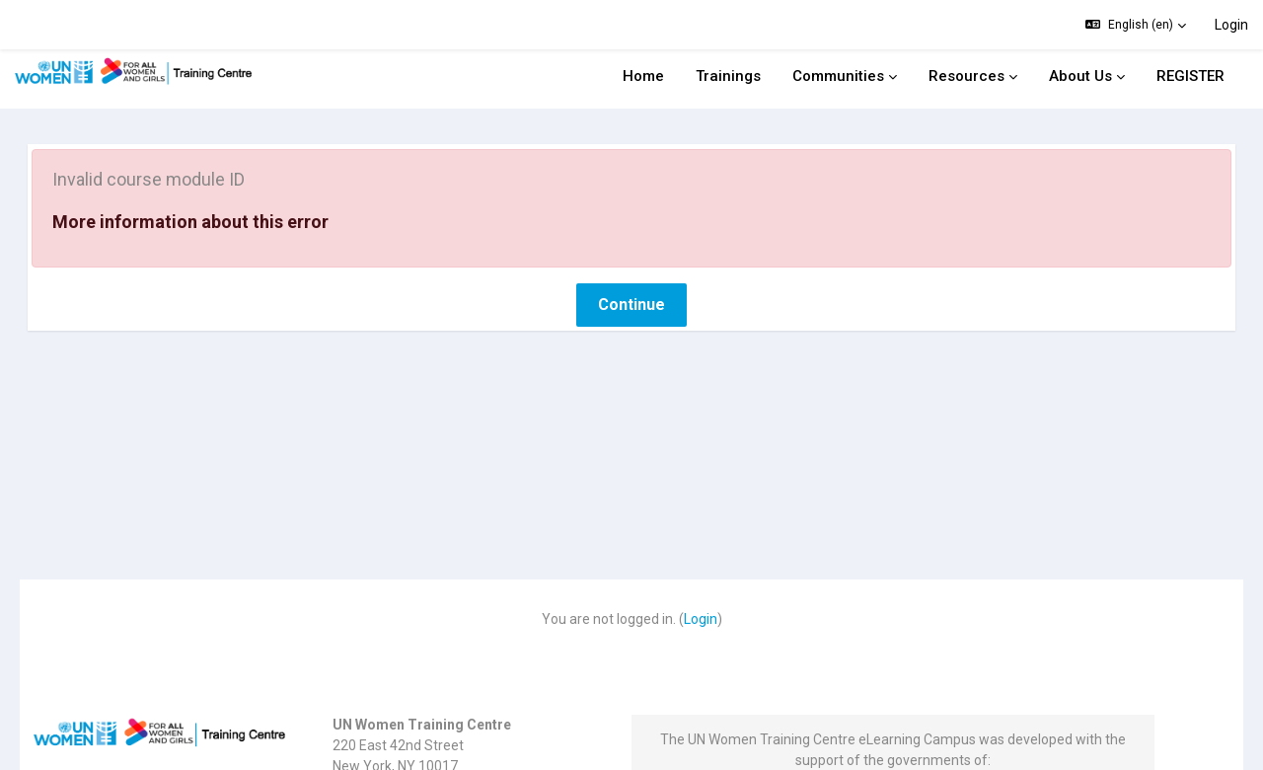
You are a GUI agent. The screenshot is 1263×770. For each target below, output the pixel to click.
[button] (1136, 25)
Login (1231, 25)
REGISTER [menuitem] (1190, 76)
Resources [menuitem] (966, 76)
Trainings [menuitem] (728, 76)
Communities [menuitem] (838, 76)
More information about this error (218, 186)
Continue (631, 269)
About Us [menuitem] (1080, 76)
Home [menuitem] (643, 76)
